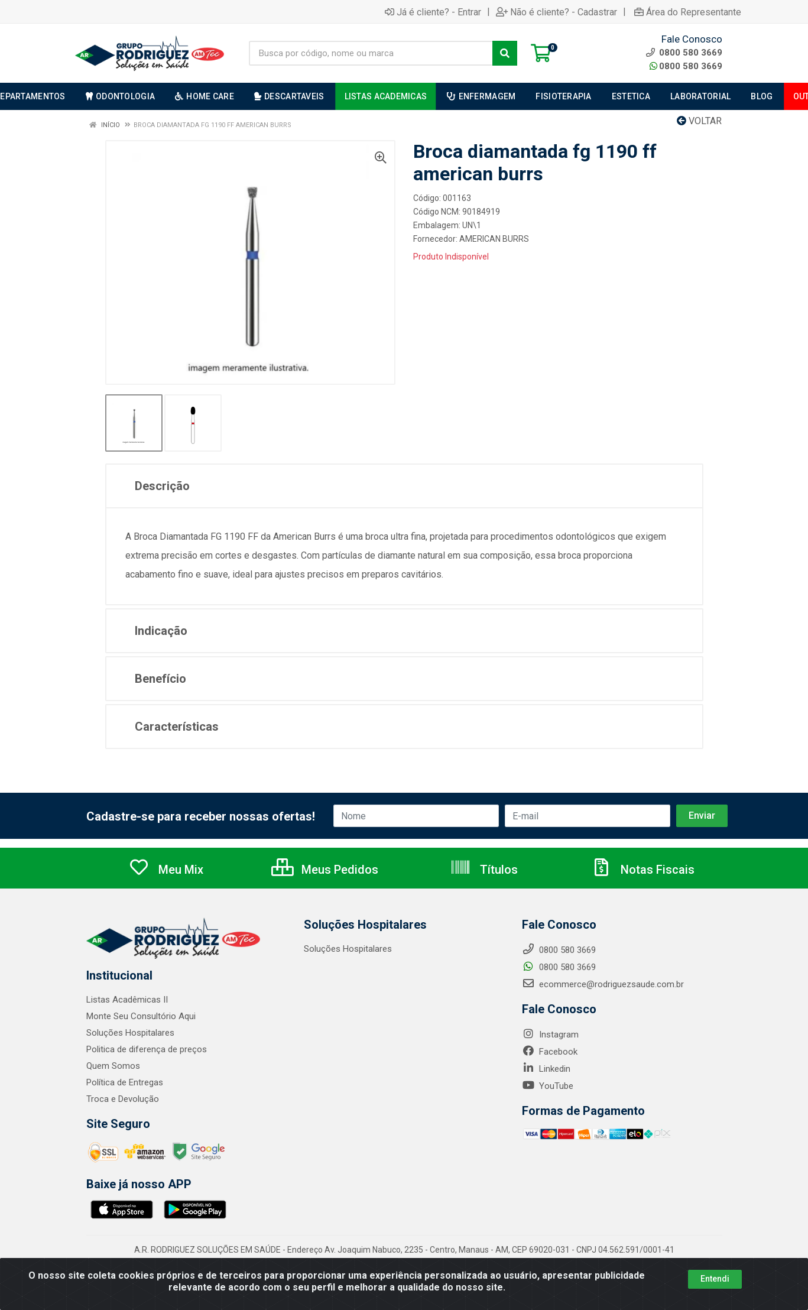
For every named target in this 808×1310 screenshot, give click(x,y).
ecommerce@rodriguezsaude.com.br (603, 984)
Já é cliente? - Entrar (433, 12)
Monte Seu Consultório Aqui (141, 1016)
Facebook (549, 1051)
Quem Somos (113, 1066)
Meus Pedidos (324, 869)
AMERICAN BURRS (494, 239)
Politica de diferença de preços (146, 1049)
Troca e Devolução (122, 1099)
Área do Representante (687, 12)
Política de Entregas (124, 1082)
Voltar (699, 121)
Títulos (484, 869)
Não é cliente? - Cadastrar (556, 12)
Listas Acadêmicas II (127, 999)
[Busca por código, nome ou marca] (371, 53)
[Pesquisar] (504, 53)
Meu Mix (165, 869)
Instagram (550, 1034)
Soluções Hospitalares (130, 1032)
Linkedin (546, 1068)
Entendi (714, 1278)
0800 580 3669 (686, 66)
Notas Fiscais (642, 869)
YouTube (547, 1086)
